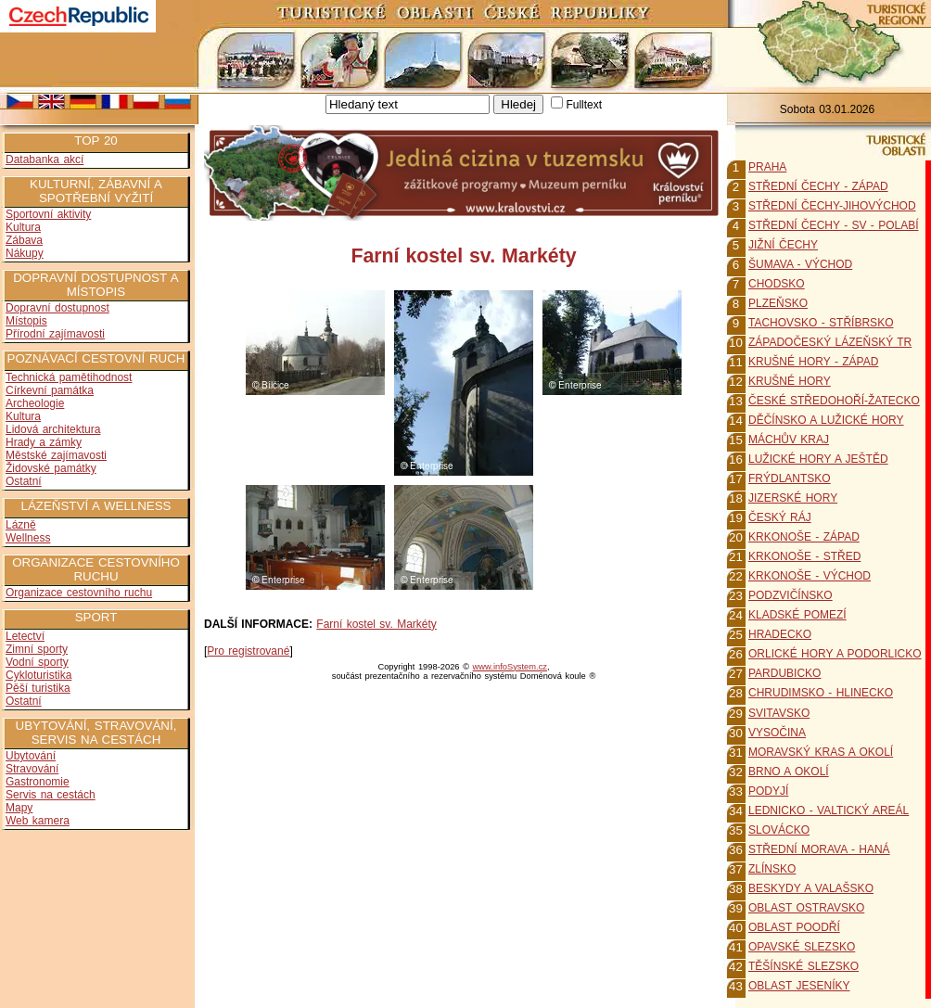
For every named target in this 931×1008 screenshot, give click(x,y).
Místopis (26, 320)
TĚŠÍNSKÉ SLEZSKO (803, 966)
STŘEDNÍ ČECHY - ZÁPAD (818, 186)
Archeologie (35, 403)
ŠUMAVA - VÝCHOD (800, 264)
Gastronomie (38, 781)
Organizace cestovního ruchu (79, 592)
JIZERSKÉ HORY (792, 497)
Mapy (19, 807)
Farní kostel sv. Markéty (376, 624)
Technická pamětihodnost (69, 377)
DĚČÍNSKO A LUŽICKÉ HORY (826, 420)
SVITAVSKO (779, 713)
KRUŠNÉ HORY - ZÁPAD (813, 361)
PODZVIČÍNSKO (790, 595)
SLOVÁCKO (779, 829)
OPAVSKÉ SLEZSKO (801, 946)
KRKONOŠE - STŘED (804, 556)
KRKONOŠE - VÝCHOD (809, 575)
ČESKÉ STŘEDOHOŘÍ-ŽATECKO (834, 400)
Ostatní (24, 481)
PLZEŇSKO (778, 303)
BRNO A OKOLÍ (788, 771)
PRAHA (767, 166)
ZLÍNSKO (772, 868)
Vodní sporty (37, 662)
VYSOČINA (777, 732)
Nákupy (25, 253)
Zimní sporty (37, 649)
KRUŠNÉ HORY (789, 381)
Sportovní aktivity (48, 214)
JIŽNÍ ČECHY (783, 244)
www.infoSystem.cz (510, 666)
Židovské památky (51, 468)
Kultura (23, 227)
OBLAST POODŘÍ (794, 927)
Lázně (21, 524)
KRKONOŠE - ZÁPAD (804, 536)
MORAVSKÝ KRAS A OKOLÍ (820, 752)
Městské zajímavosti (56, 455)
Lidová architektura (53, 429)
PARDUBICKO (784, 673)
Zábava (24, 240)
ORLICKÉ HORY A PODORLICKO (835, 653)
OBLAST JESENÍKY (799, 985)
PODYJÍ (768, 791)
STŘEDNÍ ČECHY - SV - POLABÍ (833, 225)
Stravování (32, 768)
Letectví (25, 636)
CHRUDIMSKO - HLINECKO (820, 692)
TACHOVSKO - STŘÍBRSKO (820, 322)
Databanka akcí (44, 159)
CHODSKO (776, 283)
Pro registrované (248, 650)
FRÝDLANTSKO (789, 478)
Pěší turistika (38, 688)
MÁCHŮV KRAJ (788, 439)
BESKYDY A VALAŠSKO (811, 888)
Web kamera (38, 820)
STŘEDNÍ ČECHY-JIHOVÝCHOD (832, 205)
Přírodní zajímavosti (55, 333)
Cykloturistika (38, 675)
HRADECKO (779, 634)
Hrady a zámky (44, 442)
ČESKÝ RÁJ (779, 517)
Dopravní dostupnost (57, 307)
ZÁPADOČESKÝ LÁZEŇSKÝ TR (830, 342)
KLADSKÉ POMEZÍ (797, 614)
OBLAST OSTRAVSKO (806, 907)
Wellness (28, 537)
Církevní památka (50, 390)
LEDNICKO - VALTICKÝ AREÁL (828, 810)
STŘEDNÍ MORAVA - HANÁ (819, 849)
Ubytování (31, 755)
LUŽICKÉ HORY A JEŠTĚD (818, 459)
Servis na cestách (51, 794)
